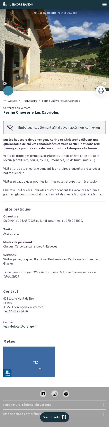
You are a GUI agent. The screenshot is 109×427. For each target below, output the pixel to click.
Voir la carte (54, 417)
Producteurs (29, 101)
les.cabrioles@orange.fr (20, 326)
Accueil (12, 101)
